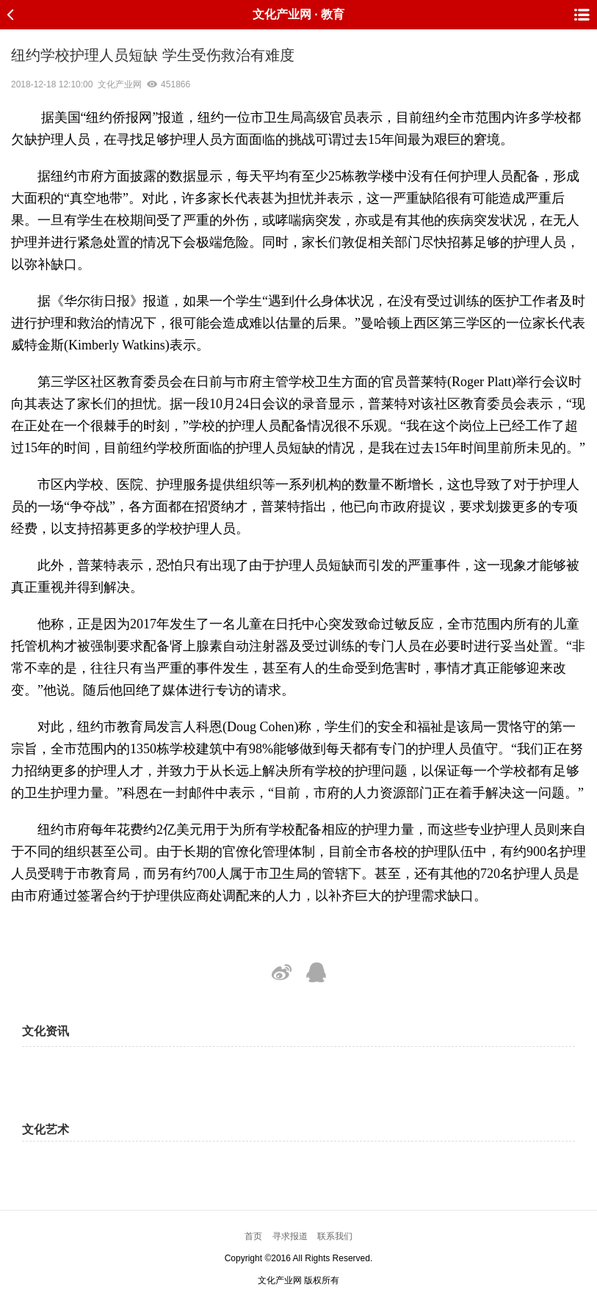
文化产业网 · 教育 (298, 14)
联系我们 (334, 1236)
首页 (253, 1236)
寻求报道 (290, 1236)
